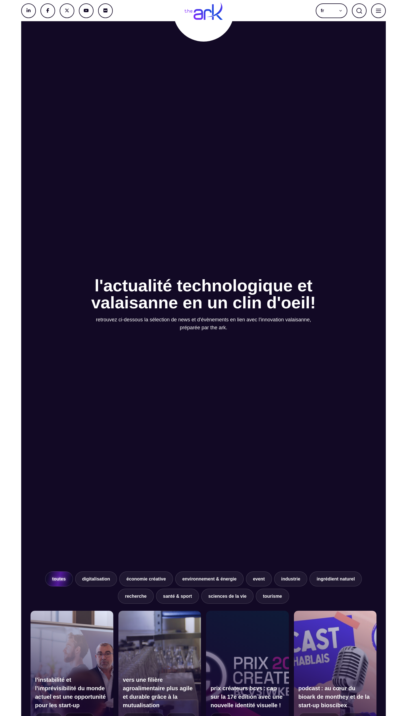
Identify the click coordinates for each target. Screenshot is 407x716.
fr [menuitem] (322, 10)
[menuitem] (331, 10)
